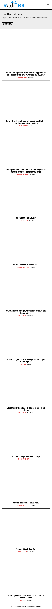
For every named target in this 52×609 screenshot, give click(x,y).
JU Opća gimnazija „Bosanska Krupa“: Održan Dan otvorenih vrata (26, 596)
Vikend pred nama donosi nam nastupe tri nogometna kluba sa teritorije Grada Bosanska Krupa (26, 171)
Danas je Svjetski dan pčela (26, 549)
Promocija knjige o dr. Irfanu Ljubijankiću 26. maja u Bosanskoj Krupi (26, 360)
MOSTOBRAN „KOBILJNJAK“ (26, 218)
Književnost (22, 315)
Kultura (23, 364)
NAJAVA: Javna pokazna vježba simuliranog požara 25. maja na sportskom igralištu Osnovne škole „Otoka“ (26, 73)
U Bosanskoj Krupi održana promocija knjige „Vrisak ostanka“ (26, 409)
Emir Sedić (32, 174)
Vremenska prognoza (23, 459)
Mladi (22, 600)
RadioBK (32, 126)
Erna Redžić (31, 77)
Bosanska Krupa (22, 77)
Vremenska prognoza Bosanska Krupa (26, 456)
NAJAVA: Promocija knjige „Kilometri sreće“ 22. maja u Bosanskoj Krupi (26, 312)
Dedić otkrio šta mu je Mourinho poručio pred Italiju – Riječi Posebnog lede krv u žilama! (26, 122)
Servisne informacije (23, 267)
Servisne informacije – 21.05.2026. (26, 503)
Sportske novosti (23, 126)
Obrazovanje (22, 551)
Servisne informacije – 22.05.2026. (26, 264)
